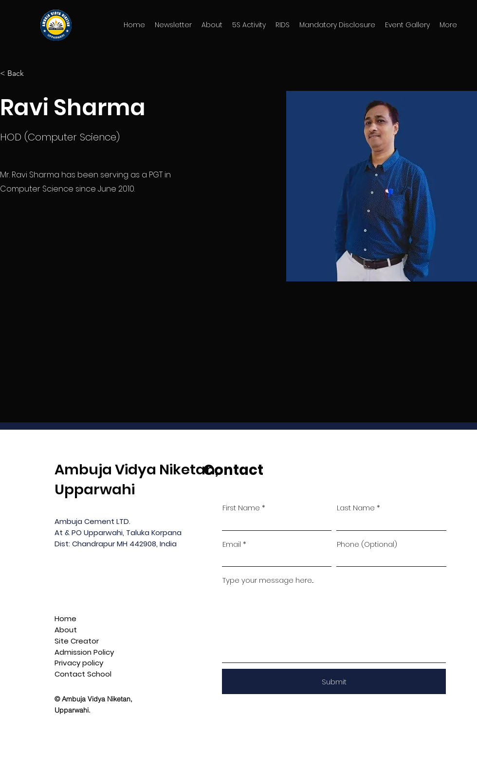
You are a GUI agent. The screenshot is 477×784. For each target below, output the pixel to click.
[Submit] (334, 681)
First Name (241, 507)
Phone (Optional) (367, 544)
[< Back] (19, 74)
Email (231, 544)
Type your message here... (267, 580)
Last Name (356, 507)
